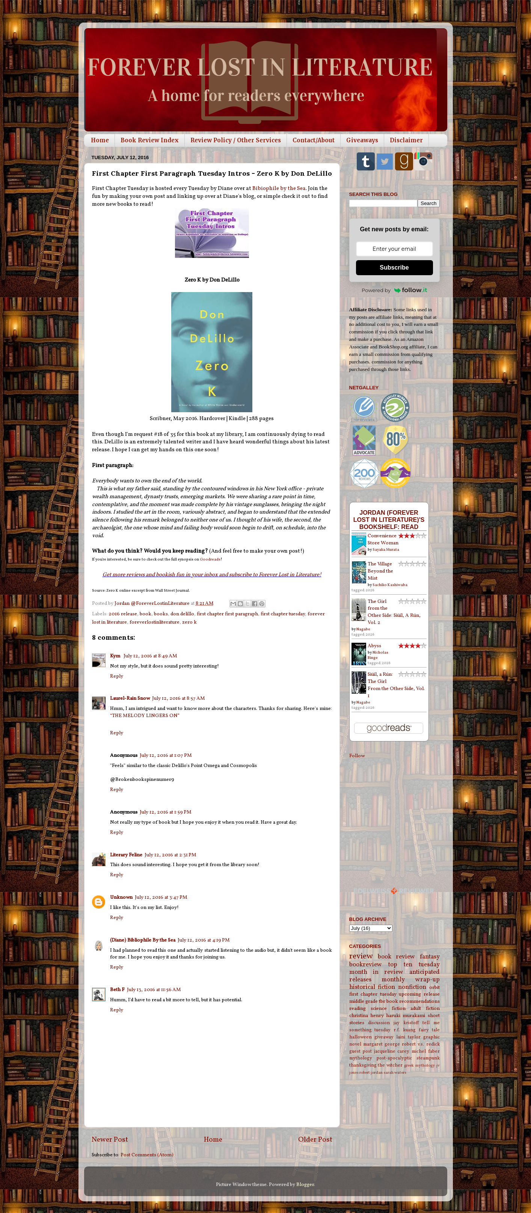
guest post (360, 1051)
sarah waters (394, 1073)
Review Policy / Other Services (235, 140)
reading (357, 1008)
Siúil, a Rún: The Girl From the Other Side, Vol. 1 (396, 685)
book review (396, 957)
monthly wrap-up (411, 980)
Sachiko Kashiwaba (390, 585)
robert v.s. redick (420, 1044)
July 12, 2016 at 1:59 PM (166, 812)
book (145, 614)
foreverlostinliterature (155, 622)
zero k (189, 622)
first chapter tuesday (283, 614)
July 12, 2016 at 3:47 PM (161, 897)
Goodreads (210, 559)
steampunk (428, 1058)
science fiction (388, 1008)
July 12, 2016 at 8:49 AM (150, 656)
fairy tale (429, 1030)
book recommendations (413, 1001)
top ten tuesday (414, 965)
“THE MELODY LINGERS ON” (145, 715)
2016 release (123, 614)
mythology (360, 1058)
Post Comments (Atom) (147, 1155)
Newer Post (110, 1140)
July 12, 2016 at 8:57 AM (178, 698)
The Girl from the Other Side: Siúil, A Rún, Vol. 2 (394, 612)
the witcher (390, 1065)
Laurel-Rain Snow (130, 698)
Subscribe (394, 267)
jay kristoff (406, 1023)
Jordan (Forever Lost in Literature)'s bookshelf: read (389, 519)
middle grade (363, 1001)
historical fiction (372, 987)
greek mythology (419, 1065)
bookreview (365, 965)
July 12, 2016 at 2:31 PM (170, 855)
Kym (115, 656)
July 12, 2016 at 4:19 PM (204, 940)
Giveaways (362, 140)
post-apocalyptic (394, 1058)
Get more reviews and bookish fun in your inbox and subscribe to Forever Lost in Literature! (212, 575)
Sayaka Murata (386, 549)
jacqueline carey (392, 1051)
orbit (434, 987)
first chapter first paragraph (227, 614)
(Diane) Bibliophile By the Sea (142, 940)
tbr (382, 1001)
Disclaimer (406, 140)
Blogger (305, 1184)
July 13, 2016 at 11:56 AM (154, 989)
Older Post (315, 1140)
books (161, 614)
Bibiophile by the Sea (279, 189)
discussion (379, 1023)
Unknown (121, 897)
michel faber (426, 1051)
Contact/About (314, 140)
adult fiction (425, 1008)
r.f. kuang (405, 1030)
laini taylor (408, 1037)
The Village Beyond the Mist (380, 571)
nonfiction (412, 987)
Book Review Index (150, 140)
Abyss (374, 645)
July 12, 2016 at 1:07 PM (166, 755)
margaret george (381, 1044)
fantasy (430, 957)
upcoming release (419, 994)
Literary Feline (126, 855)
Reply (116, 676)
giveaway (384, 1037)
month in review (376, 972)
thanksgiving (363, 1065)
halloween (360, 1037)
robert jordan (371, 1073)
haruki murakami (405, 1015)
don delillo (182, 614)
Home (100, 140)
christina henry (366, 1015)
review (361, 956)
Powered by (394, 290)
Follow (357, 755)
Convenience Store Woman (383, 539)
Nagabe (363, 629)
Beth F (117, 989)
